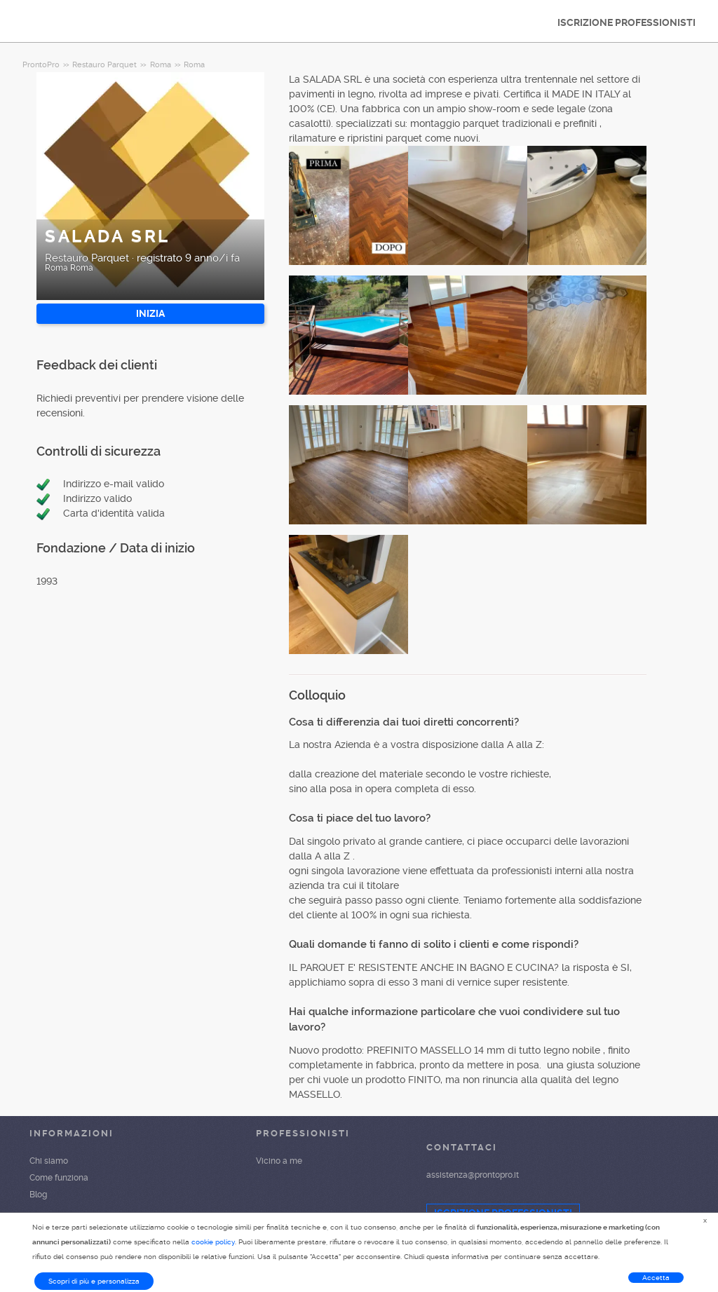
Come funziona (58, 1178)
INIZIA (150, 313)
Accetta (656, 1277)
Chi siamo (48, 1161)
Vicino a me (279, 1161)
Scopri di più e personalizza (94, 1281)
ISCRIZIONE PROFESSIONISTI (626, 22)
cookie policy (213, 1242)
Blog (38, 1194)
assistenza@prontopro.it (472, 1175)
